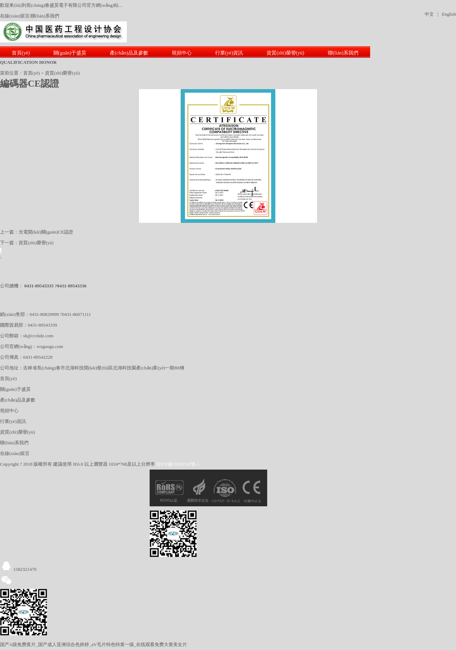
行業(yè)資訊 (229, 53)
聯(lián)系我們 (45, 16)
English (449, 14)
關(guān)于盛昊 (70, 53)
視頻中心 (182, 53)
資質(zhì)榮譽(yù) (285, 53)
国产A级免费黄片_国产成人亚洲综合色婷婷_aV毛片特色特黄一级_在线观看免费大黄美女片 (93, 644)
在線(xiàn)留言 (15, 16)
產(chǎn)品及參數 (129, 53)
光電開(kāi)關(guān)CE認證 (46, 232)
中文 (429, 14)
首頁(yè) (21, 53)
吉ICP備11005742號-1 (178, 464)
